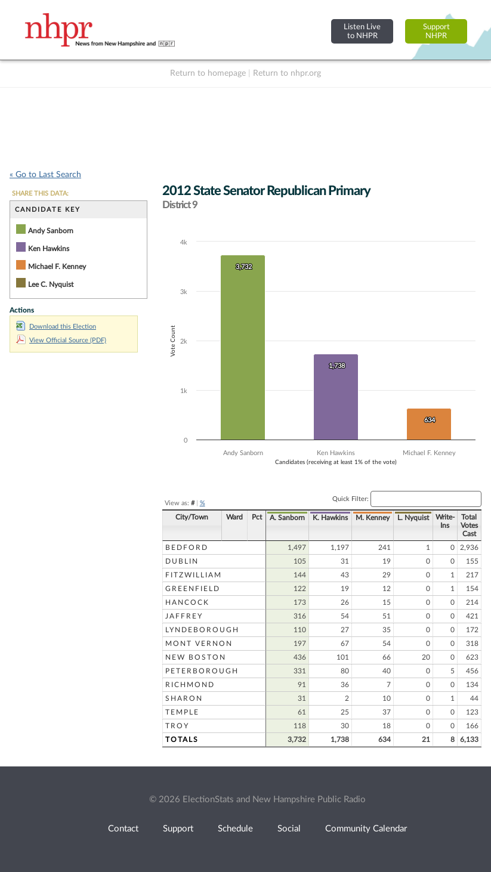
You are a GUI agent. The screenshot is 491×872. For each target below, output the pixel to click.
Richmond (190, 684)
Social (289, 828)
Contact (123, 828)
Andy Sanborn (50, 230)
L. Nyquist (413, 517)
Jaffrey (184, 616)
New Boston (195, 657)
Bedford (186, 547)
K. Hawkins (330, 517)
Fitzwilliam (193, 575)
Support (178, 828)
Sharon (184, 698)
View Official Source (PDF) (61, 340)
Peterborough (202, 671)
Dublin (182, 561)
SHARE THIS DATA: (40, 193)
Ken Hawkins (48, 248)
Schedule (235, 828)
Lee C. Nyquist (50, 284)
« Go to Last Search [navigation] (45, 175)
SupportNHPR (436, 31)
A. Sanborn (287, 517)
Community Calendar (366, 828)
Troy (177, 725)
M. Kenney (373, 517)
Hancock (187, 602)
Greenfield (192, 588)
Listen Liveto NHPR (362, 31)
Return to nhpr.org (287, 73)
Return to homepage (208, 73)
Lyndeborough (202, 629)
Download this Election (56, 326)
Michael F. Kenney (57, 266)
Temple (182, 712)
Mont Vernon (199, 643)
